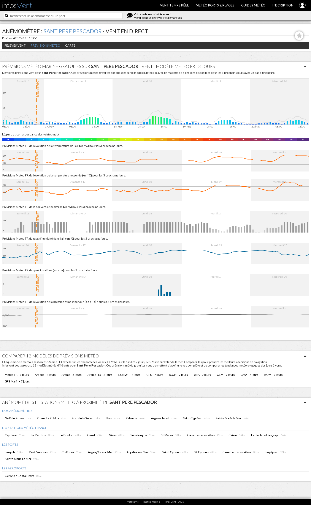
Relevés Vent (15, 45)
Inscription (282, 5)
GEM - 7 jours (226, 374)
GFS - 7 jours (154, 374)
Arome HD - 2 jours (100, 374)
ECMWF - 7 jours (129, 374)
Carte (70, 45)
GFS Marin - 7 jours (17, 381)
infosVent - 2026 (174, 501)
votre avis (133, 501)
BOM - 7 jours (273, 374)
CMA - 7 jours (250, 374)
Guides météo (253, 5)
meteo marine (151, 501)
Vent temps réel (174, 5)
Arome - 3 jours (72, 374)
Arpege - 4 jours (45, 374)
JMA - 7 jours (202, 374)
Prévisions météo (45, 45)
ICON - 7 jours (178, 374)
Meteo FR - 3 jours (17, 374)
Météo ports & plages (215, 5)
